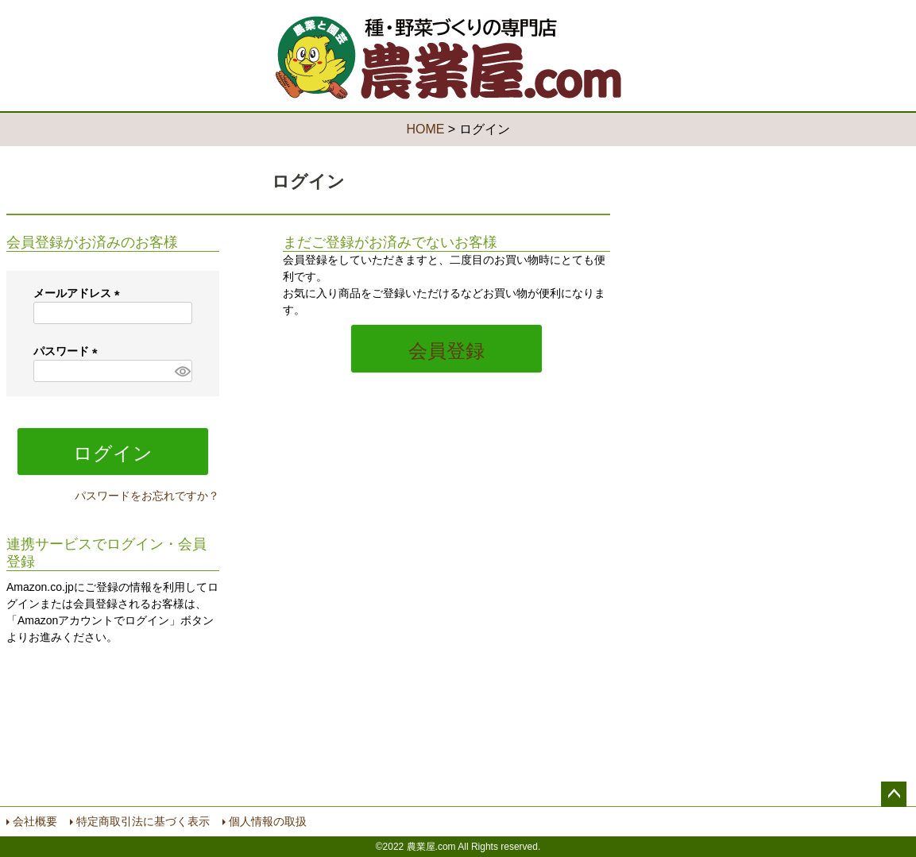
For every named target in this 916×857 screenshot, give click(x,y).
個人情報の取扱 (268, 821)
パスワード (68, 351)
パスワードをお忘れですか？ (147, 495)
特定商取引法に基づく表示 (143, 821)
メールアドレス (79, 293)
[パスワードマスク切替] (181, 371)
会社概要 (35, 821)
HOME (425, 129)
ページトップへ (893, 794)
